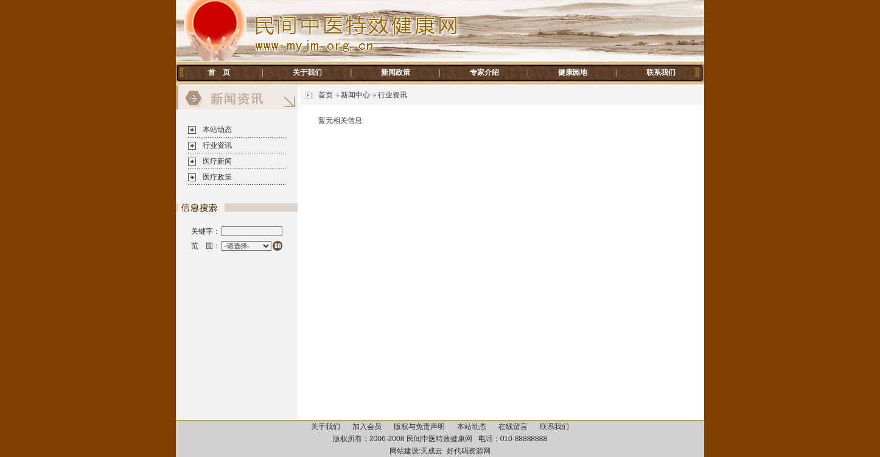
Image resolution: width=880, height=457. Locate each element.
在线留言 (513, 426)
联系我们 (661, 72)
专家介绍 (484, 72)
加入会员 (367, 426)
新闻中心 (355, 95)
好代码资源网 (469, 451)
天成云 (431, 451)
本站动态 (217, 129)
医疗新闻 (217, 161)
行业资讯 (217, 145)
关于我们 (307, 72)
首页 (325, 95)
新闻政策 (395, 72)
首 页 (219, 72)
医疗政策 (217, 177)
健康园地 (572, 72)
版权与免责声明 (419, 426)
